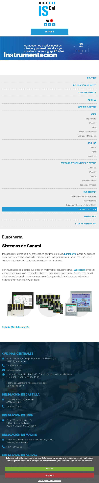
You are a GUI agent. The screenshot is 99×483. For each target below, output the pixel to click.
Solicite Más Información (15, 327)
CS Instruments (87, 92)
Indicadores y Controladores (83, 196)
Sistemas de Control (87, 209)
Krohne (92, 143)
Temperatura (90, 118)
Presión (92, 123)
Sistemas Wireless (88, 184)
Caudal (93, 147)
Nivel (94, 127)
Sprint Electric (87, 107)
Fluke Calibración (85, 223)
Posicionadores (89, 180)
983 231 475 (16, 406)
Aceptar (49, 469)
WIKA (93, 114)
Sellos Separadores (87, 131)
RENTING (91, 78)
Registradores (90, 200)
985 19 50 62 (16, 366)
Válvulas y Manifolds (87, 136)
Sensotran (90, 216)
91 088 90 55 (16, 447)
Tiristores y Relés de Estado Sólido (81, 205)
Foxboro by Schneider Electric (78, 163)
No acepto (49, 475)
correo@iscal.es (13, 370)
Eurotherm (89, 192)
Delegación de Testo (84, 85)
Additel (92, 99)
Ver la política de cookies (49, 481)
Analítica (92, 156)
